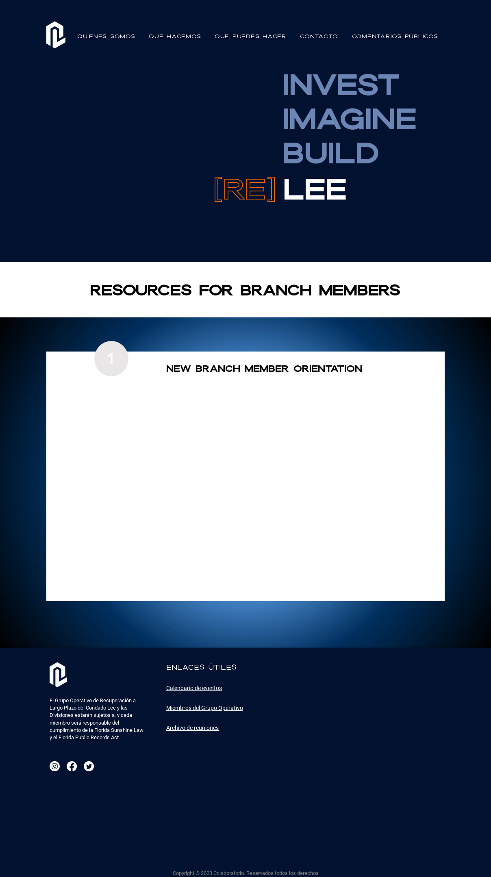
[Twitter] (89, 766)
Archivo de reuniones (192, 728)
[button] (107, 36)
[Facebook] (72, 766)
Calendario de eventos (194, 688)
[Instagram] (55, 766)
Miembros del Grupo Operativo (204, 708)
